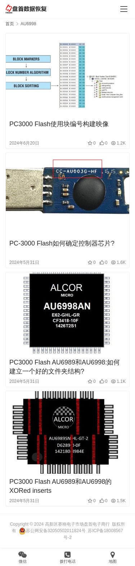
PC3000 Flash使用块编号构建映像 (59, 124)
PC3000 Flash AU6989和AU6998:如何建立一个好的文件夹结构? (64, 367)
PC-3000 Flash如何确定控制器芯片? (61, 243)
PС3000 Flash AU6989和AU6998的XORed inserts (60, 486)
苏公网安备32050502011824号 (52, 530)
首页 (9, 23)
